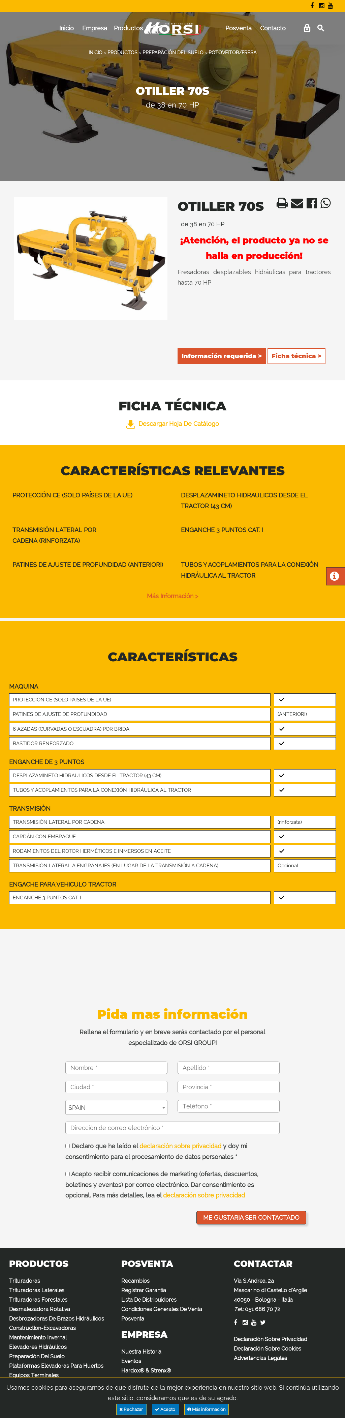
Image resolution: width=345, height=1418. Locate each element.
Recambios (135, 1281)
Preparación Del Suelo (37, 1356)
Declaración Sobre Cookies (267, 1348)
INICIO (95, 52)
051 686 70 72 (262, 1309)
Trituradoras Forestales (38, 1300)
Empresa (94, 28)
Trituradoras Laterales (36, 1290)
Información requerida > (222, 356)
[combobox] (116, 1107)
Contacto (273, 28)
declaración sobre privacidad (180, 1146)
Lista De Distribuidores (149, 1300)
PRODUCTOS (122, 52)
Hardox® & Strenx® (146, 1370)
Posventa (238, 28)
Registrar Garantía (143, 1290)
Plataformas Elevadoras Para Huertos (56, 1366)
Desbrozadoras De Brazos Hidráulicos (56, 1318)
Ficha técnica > (296, 356)
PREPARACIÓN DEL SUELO (173, 52)
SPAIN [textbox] (77, 1107)
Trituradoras (24, 1281)
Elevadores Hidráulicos (38, 1347)
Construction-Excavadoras (42, 1328)
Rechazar (131, 1409)
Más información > (172, 596)
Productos (128, 28)
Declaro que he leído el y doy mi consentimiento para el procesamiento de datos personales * (156, 1151)
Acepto (165, 1409)
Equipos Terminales (34, 1375)
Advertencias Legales (260, 1358)
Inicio (66, 28)
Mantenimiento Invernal (38, 1337)
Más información (206, 1409)
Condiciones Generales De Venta (161, 1309)
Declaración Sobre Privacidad (270, 1339)
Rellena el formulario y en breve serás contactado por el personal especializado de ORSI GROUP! (172, 1037)
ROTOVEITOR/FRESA (233, 52)
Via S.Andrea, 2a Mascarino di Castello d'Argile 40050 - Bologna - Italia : (270, 1295)
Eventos (131, 1361)
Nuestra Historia (141, 1352)
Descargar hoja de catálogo (172, 423)
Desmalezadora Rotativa (39, 1309)
